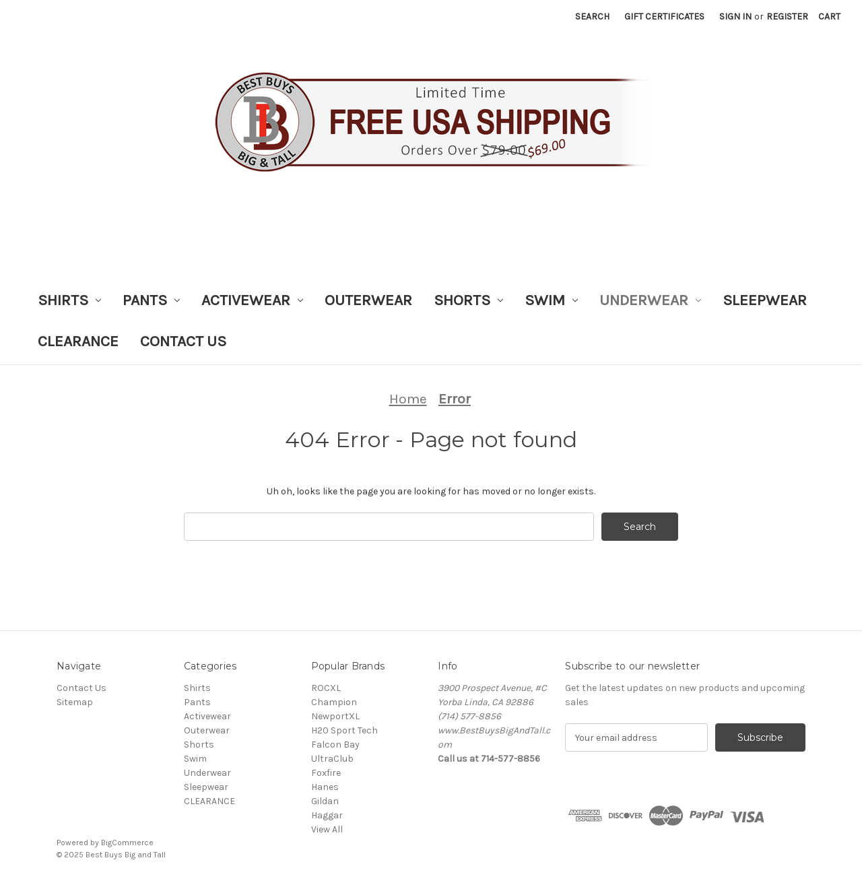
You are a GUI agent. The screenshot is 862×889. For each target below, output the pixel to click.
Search (592, 16)
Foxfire (326, 773)
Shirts (69, 300)
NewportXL (335, 716)
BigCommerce (127, 842)
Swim (551, 300)
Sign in (735, 16)
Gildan (325, 801)
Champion (334, 702)
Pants (151, 300)
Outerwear (368, 300)
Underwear (650, 300)
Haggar (327, 815)
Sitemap (75, 702)
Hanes (325, 787)
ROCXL (326, 688)
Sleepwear (765, 300)
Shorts (468, 300)
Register (787, 16)
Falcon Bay (335, 744)
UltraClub (332, 758)
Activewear (252, 300)
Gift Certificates (664, 16)
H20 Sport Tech (344, 730)
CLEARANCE (78, 341)
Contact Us (183, 341)
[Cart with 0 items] (829, 16)
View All (327, 829)
